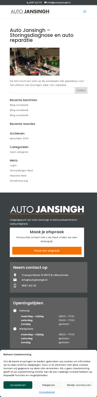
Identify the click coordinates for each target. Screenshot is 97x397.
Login (13, 165)
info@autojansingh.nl (34, 280)
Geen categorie (19, 152)
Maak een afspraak (47, 250)
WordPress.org (19, 180)
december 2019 (19, 138)
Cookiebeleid (47, 392)
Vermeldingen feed (21, 170)
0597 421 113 (35, 2)
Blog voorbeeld (19, 105)
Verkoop (24, 310)
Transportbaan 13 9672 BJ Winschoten (45, 275)
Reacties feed (18, 175)
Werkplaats (26, 329)
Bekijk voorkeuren (79, 385)
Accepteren (18, 385)
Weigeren (48, 385)
